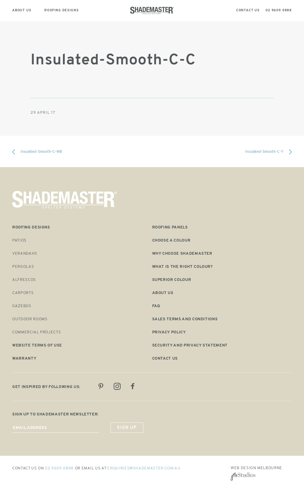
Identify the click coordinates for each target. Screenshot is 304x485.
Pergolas (23, 267)
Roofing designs (31, 227)
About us (163, 293)
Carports (23, 293)
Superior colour (171, 280)
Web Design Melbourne (256, 468)
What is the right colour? (182, 267)
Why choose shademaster (182, 254)
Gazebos (21, 306)
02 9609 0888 (59, 468)
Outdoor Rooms (29, 319)
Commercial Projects (36, 332)
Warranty (24, 359)
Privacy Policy (169, 332)
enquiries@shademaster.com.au (143, 468)
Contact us (165, 359)
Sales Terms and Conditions (185, 319)
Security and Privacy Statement (190, 345)
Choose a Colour (171, 240)
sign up (127, 428)
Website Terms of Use (37, 345)
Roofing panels (170, 227)
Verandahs (24, 254)
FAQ (156, 306)
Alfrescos (24, 280)
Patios (19, 240)
